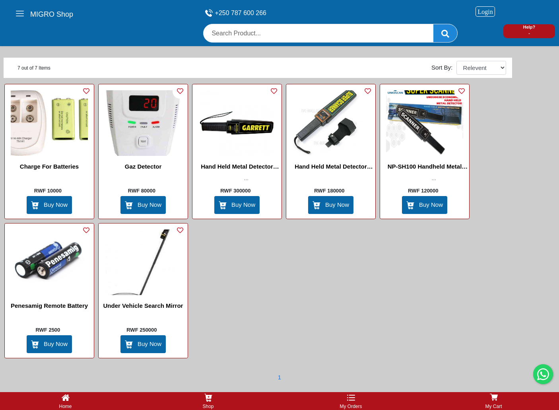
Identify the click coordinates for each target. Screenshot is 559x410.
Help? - (529, 30)
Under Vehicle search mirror (143, 305)
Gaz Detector (143, 166)
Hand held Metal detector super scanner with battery (330, 168)
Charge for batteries (49, 166)
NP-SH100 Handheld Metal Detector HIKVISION (425, 168)
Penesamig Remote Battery (49, 305)
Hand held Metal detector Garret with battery (237, 168)
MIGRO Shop (51, 14)
